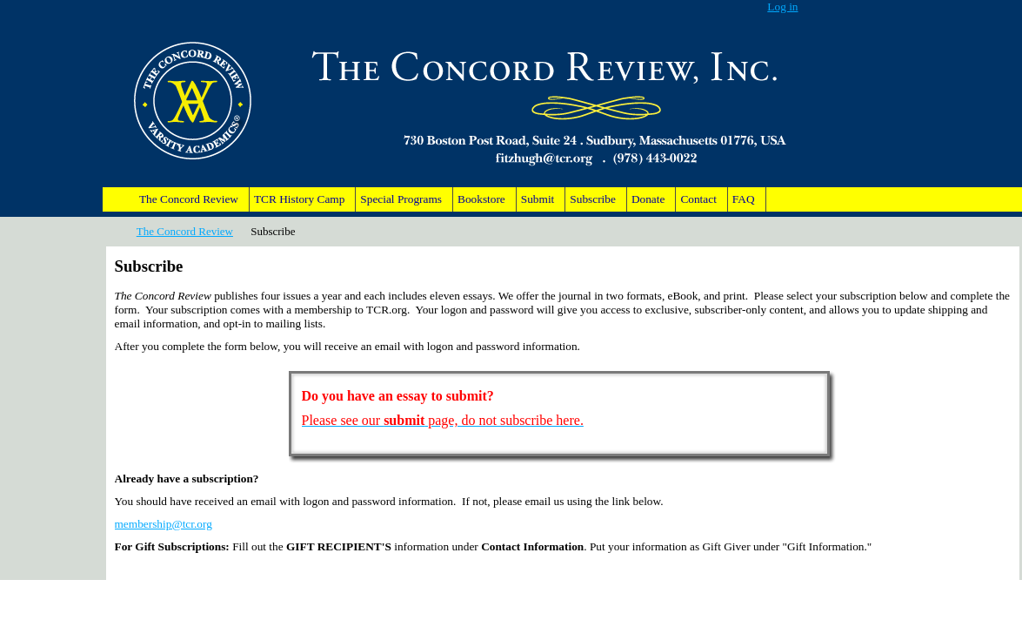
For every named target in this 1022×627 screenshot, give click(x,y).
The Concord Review (185, 231)
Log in (782, 6)
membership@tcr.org (163, 523)
